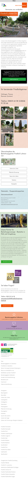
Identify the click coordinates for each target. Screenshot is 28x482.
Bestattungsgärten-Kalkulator (8, 375)
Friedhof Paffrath (5, 463)
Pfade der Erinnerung (14, 172)
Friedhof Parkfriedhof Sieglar (8, 476)
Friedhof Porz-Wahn (6, 449)
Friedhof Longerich (5, 436)
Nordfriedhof (4, 445)
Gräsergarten (4, 399)
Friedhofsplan (18, 50)
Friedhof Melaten (5, 440)
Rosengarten (4, 411)
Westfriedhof (4, 454)
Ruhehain (14, 180)
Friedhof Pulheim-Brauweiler (8, 474)
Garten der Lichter (14, 168)
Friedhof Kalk (4, 438)
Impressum (3, 382)
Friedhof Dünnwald (5, 429)
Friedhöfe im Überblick (6, 366)
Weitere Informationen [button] (14, 81)
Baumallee (3, 395)
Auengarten (14, 183)
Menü (14, 0)
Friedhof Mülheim (5, 442)
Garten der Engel (5, 418)
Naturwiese (4, 404)
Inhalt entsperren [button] (14, 79)
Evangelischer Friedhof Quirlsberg (9, 460)
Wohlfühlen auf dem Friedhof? (8, 373)
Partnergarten (4, 406)
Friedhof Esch (4, 431)
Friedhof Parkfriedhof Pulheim (8, 472)
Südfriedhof (4, 452)
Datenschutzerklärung (6, 384)
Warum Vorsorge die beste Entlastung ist (10, 368)
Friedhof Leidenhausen (6, 433)
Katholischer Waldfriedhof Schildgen (10, 467)
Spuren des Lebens (14, 176)
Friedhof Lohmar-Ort (6, 469)
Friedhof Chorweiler (6, 426)
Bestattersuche (4, 379)
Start (2, 361)
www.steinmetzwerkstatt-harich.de (9, 204)
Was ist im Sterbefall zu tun (7, 370)
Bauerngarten (4, 393)
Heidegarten (4, 402)
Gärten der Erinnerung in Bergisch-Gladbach (11, 420)
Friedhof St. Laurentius (6, 465)
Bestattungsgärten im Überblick (8, 363)
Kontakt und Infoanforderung (8, 377)
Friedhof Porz (4, 447)
